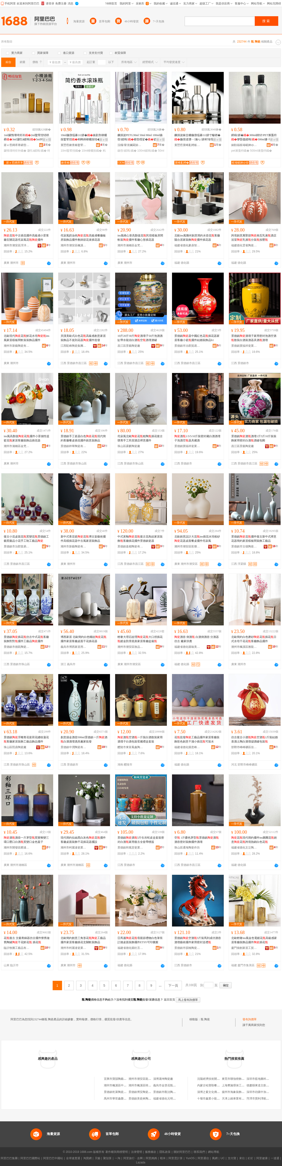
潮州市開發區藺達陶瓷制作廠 (17, 847)
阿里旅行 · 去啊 (133, 1158)
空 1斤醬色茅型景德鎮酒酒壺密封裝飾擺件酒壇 (196, 840)
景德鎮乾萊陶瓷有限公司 (119, 1092)
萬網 (215, 1158)
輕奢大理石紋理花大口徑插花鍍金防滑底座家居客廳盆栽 (140, 639)
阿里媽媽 (151, 1158)
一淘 (117, 1158)
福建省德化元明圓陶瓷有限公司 (173, 1098)
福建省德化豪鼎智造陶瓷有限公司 (187, 245)
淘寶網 (87, 1158)
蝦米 (163, 1158)
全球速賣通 (73, 1158)
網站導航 (213, 1152)
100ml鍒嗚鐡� (147, 150)
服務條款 (150, 1152)
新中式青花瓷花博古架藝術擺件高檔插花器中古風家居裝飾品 (83, 538)
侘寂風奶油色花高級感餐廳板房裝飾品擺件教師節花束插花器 (83, 237)
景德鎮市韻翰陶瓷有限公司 (187, 948)
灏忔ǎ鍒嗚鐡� (36, 150)
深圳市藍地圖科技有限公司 (263, 1078)
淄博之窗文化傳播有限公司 (214, 1092)
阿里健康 (262, 1158)
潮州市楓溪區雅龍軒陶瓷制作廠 (244, 646)
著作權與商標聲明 (116, 1152)
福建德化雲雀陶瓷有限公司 (244, 245)
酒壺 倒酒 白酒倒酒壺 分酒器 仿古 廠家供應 (196, 639)
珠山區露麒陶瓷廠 (129, 446)
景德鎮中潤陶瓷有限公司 (73, 747)
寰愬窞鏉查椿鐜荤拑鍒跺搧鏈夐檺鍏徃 (73, 145)
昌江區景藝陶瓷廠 (129, 345)
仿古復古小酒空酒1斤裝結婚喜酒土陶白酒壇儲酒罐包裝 (254, 739)
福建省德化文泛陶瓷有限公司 (244, 847)
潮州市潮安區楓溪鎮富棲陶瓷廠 (73, 245)
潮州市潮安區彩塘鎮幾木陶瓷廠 (187, 546)
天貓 (97, 1158)
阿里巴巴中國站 (53, 1158)
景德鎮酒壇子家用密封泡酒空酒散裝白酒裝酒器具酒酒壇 (253, 338)
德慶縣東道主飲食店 (259, 1085)
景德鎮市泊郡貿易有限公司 (187, 345)
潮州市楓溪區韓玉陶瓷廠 (144, 1085)
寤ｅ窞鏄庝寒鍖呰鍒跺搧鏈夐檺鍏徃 (17, 145)
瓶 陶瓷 (205, 1019)
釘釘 (250, 1158)
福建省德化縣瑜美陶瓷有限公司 (187, 646)
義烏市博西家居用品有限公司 (73, 646)
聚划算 (107, 1158)
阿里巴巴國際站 (30, 1158)
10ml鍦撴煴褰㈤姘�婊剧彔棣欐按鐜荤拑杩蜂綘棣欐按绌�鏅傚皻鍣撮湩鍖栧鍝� (84, 137)
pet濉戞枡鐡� (240, 150)
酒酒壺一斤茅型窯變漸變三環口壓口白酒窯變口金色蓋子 (26, 840)
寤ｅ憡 (47, 139)
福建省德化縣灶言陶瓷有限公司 (130, 948)
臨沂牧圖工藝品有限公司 (17, 948)
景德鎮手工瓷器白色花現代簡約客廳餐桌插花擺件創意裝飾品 (83, 438)
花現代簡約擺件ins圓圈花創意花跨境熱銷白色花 (254, 840)
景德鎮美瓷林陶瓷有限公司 (145, 1098)
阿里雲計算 (175, 1158)
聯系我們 (199, 1152)
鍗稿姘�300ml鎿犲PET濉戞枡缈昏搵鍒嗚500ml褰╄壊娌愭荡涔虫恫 (254, 137)
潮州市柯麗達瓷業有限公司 (73, 847)
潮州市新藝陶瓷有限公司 (17, 345)
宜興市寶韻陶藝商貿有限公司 (122, 1078)
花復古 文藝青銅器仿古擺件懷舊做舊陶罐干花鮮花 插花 (27, 940)
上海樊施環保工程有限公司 (239, 1085)
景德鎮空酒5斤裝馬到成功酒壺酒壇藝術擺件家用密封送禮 (197, 940)
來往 (242, 1158)
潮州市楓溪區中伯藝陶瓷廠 (121, 1085)
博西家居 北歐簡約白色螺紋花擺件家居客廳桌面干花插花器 (83, 639)
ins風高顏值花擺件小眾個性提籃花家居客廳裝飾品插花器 (26, 438)
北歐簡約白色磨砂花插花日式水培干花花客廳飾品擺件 (253, 639)
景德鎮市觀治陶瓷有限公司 (170, 1092)
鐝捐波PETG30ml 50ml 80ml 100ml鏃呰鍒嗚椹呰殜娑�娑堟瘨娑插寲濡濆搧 (140, 137)
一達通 (275, 1158)
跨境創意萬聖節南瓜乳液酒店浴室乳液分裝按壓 (253, 237)
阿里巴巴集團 (9, 1158)
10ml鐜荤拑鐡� (71, 150)
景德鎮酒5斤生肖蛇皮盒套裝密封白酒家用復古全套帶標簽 (141, 840)
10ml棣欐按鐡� (92, 150)
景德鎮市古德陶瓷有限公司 (244, 546)
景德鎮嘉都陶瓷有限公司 (130, 546)
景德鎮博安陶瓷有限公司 (144, 1092)
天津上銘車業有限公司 (236, 1098)
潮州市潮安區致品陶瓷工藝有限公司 (130, 646)
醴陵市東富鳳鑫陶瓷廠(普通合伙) (130, 747)
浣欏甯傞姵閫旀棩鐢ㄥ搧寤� (130, 145)
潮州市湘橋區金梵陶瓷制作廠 (130, 245)
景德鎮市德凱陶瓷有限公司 (17, 646)
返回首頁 (169, 999)
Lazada (140, 1162)
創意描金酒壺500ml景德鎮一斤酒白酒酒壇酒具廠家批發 (84, 739)
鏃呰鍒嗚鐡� (127, 150)
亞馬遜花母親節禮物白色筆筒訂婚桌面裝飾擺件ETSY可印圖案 (140, 940)
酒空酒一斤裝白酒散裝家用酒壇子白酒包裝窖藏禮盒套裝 (140, 739)
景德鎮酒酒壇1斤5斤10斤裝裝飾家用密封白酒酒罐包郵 (253, 438)
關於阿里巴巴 (182, 1152)
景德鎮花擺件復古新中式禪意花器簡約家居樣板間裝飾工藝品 (253, 538)
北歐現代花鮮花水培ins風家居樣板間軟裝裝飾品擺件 (26, 338)
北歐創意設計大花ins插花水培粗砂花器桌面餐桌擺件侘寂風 (197, 538)
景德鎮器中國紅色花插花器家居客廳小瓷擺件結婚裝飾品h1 (196, 338)
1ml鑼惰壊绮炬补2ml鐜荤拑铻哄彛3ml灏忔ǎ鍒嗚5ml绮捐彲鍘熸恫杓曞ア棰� (26, 137)
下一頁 (173, 985)
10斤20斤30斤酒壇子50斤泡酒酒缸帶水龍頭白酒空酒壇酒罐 (140, 338)
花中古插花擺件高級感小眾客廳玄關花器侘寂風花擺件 (26, 237)
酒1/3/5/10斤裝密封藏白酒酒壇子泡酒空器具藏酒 (197, 438)
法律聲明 (136, 1152)
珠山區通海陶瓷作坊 (187, 847)
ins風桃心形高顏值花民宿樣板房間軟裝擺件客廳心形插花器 (140, 237)
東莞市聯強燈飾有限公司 (237, 1078)
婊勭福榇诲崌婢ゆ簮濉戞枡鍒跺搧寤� (244, 145)
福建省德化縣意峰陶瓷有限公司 (187, 747)
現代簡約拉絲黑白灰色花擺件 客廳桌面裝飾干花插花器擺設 (83, 840)
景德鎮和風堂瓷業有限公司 (130, 847)
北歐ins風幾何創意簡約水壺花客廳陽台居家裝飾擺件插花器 (197, 237)
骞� (47, 144)
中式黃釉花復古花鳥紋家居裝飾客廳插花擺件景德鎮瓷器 (140, 538)
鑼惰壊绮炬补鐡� (15, 150)
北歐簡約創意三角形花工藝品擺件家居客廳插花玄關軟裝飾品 (83, 940)
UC (223, 1158)
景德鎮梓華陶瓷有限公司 (73, 446)
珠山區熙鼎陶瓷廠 (15, 747)
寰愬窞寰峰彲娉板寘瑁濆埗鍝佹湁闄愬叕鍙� (187, 145)
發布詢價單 (250, 1019)
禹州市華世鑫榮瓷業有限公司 (122, 1098)
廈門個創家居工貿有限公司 (244, 948)
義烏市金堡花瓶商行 (166, 1085)
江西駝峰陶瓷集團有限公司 (73, 345)
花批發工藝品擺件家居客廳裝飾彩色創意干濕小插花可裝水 (196, 739)
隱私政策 (165, 1152)
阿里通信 (203, 1158)
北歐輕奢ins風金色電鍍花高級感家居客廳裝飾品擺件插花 (254, 940)
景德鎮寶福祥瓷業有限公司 (244, 345)
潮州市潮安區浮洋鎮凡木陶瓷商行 (17, 245)
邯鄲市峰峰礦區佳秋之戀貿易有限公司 (244, 747)
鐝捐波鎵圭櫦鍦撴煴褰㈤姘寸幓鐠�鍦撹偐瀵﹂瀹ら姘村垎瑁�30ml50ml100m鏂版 (197, 137)
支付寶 (232, 1158)
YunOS (190, 1158)
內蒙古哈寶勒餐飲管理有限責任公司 (219, 1085)
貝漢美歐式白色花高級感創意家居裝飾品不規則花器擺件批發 (83, 338)
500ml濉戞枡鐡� (261, 150)
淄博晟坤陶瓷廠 (163, 1078)
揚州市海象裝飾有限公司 (237, 1092)
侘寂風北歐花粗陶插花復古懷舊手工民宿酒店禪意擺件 (140, 438)
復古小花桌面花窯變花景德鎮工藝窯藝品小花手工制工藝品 (26, 538)
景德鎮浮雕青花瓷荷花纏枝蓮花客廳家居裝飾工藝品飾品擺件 (26, 739)
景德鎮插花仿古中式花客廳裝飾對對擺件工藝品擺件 (26, 639)
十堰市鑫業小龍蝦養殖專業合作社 (218, 1098)
